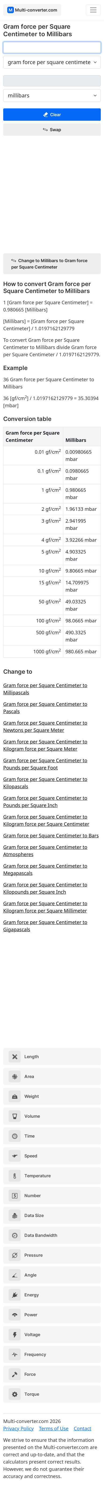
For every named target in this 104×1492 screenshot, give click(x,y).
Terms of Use (53, 1428)
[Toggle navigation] (93, 10)
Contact (82, 1428)
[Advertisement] (52, 195)
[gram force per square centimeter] (52, 47)
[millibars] (52, 80)
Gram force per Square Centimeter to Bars (51, 835)
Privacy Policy (18, 1428)
